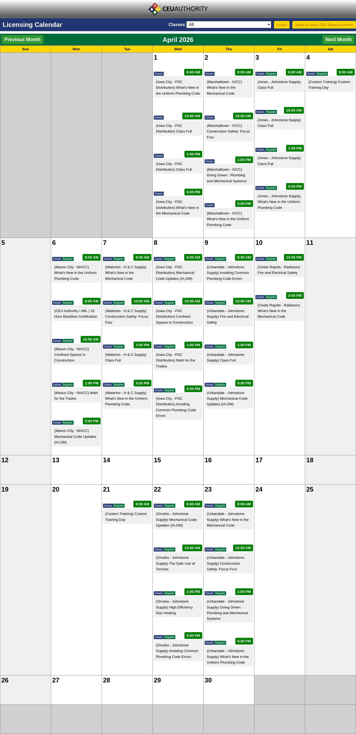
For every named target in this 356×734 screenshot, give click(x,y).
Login (282, 25)
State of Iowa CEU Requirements (324, 25)
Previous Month (22, 39)
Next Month (338, 39)
